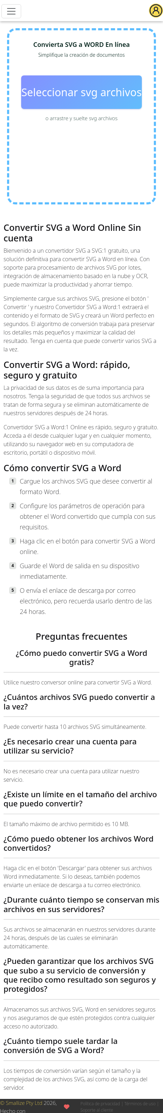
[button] (156, 11)
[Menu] (11, 11)
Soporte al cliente (96, 1110)
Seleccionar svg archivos (81, 92)
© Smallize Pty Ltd (21, 1102)
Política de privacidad (100, 1104)
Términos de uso (140, 1104)
